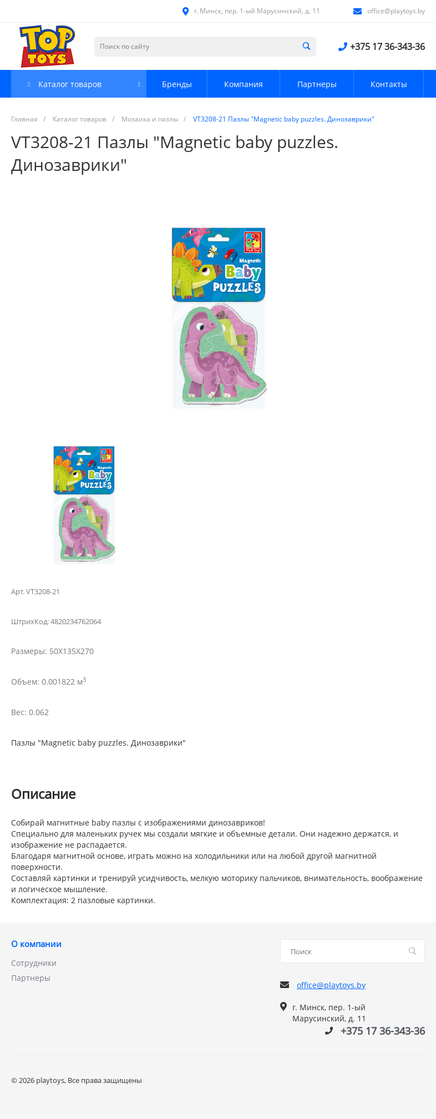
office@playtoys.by (396, 11)
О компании (36, 944)
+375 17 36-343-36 (387, 46)
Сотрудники (34, 963)
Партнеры (30, 978)
